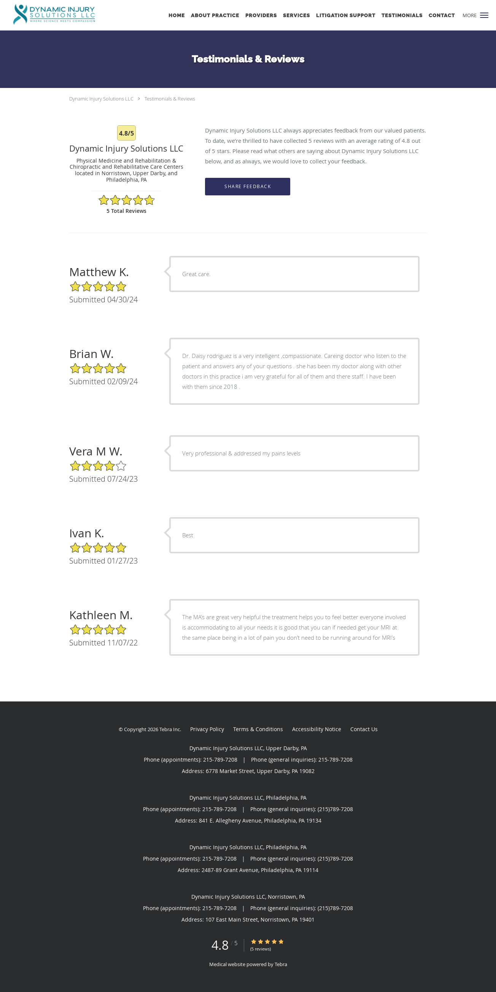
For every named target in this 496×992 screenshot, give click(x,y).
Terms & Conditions (258, 729)
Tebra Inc (169, 729)
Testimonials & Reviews (170, 98)
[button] (484, 15)
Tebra (281, 964)
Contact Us (364, 729)
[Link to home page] (52, 14)
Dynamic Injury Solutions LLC (101, 98)
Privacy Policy (207, 729)
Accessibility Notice (316, 729)
